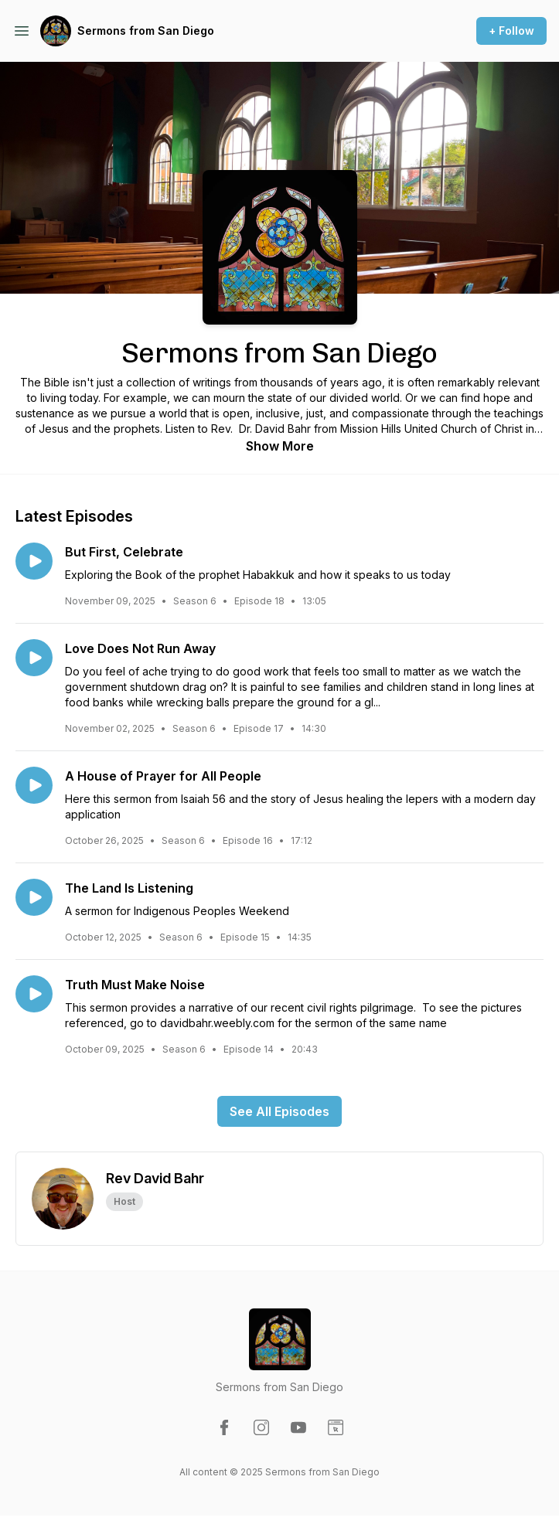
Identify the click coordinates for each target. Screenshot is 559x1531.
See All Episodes (279, 1111)
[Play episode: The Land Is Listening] (34, 897)
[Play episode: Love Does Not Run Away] (34, 657)
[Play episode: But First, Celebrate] (34, 561)
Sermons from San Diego (145, 30)
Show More (280, 446)
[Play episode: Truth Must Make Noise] (34, 993)
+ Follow (511, 30)
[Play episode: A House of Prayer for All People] (34, 785)
